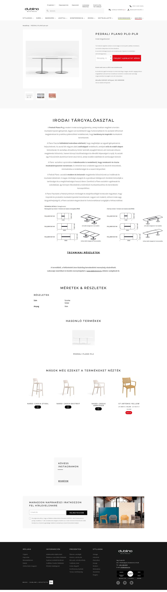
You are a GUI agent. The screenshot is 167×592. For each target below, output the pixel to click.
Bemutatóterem (28, 562)
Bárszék (50, 18)
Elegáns (95, 577)
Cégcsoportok (63, 5)
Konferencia (77, 18)
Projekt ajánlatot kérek (127, 58)
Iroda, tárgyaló (74, 568)
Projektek (51, 5)
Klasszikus (96, 562)
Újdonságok (125, 18)
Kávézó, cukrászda (76, 559)
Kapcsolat (75, 5)
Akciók (139, 18)
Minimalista (96, 571)
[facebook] (118, 585)
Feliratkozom (77, 515)
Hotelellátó (105, 18)
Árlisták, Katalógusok (53, 568)
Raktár (25, 565)
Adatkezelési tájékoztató (54, 557)
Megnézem (63, 484)
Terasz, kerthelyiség (76, 574)
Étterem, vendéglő (75, 557)
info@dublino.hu (125, 569)
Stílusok (28, 18)
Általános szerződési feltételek (56, 559)
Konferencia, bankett (76, 571)
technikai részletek (83, 252)
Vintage (95, 557)
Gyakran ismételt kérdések (55, 562)
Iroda (91, 18)
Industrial (96, 559)
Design (95, 565)
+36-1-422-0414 (123, 567)
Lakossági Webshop (85, 5)
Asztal (62, 18)
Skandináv (96, 574)
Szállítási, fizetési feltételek (55, 565)
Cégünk (25, 557)
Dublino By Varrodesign (97, 5)
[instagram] (125, 585)
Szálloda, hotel (74, 565)
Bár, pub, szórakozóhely (77, 562)
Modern (95, 568)
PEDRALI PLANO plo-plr (39, 25)
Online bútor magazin (30, 568)
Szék (39, 18)
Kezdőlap (26, 25)
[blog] (131, 585)
